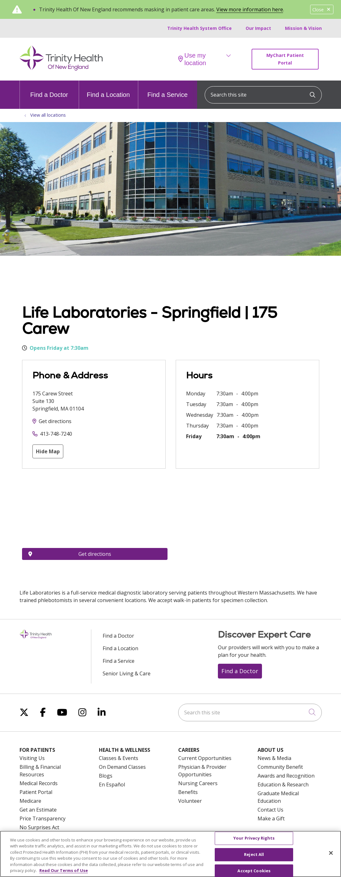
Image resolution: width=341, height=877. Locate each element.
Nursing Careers (198, 783)
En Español (112, 784)
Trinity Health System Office (199, 28)
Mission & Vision (303, 28)
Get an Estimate (38, 809)
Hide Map (48, 451)
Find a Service (167, 89)
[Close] (331, 853)
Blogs (105, 775)
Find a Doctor (49, 89)
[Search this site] (263, 94)
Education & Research (283, 784)
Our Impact (258, 28)
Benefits (188, 792)
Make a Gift (271, 818)
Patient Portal (36, 792)
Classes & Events (118, 758)
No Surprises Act (39, 827)
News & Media (274, 758)
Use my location (192, 59)
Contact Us (270, 809)
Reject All (254, 854)
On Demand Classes (122, 766)
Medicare (30, 800)
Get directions (55, 421)
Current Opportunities (204, 758)
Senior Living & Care (127, 673)
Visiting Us (32, 758)
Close (321, 10)
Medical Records (39, 783)
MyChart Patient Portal (285, 59)
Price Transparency (42, 818)
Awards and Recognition (286, 775)
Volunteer (190, 800)
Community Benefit (280, 766)
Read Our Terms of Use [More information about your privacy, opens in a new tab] (63, 870)
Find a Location (108, 89)
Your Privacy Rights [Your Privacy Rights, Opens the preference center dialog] (254, 838)
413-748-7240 (56, 433)
